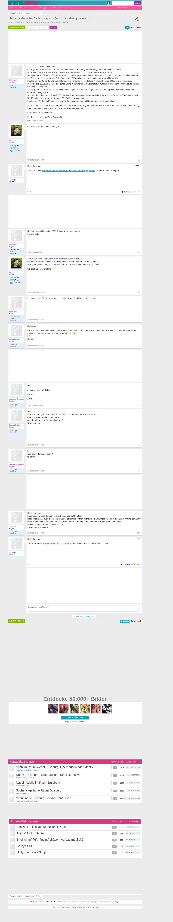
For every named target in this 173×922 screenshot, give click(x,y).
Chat (53, 8)
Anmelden (135, 8)
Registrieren (122, 8)
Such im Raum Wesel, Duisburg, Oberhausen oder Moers (54, 767)
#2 (139, 160)
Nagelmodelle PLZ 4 (22, 785)
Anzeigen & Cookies (79, 907)
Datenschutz (66, 907)
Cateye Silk (24, 846)
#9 (139, 471)
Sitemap (95, 907)
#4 (139, 292)
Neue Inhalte (65, 8)
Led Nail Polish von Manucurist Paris (41, 826)
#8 (139, 445)
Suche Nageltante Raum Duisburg (39, 790)
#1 (139, 120)
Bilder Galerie (25, 8)
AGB (88, 907)
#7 (139, 405)
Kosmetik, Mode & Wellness (25, 778)
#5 (139, 320)
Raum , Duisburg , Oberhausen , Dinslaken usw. (48, 774)
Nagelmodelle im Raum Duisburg (38, 782)
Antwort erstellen (16, 27)
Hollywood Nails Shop (31, 852)
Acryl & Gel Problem (30, 833)
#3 (139, 252)
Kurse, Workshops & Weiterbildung (27, 770)
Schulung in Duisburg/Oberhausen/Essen (43, 798)
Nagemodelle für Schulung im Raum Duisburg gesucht (49, 18)
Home (13, 8)
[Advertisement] (84, 492)
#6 (139, 346)
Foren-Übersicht (16, 896)
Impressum (56, 907)
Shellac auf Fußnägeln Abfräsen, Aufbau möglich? (50, 839)
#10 (138, 533)
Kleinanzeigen (41, 8)
